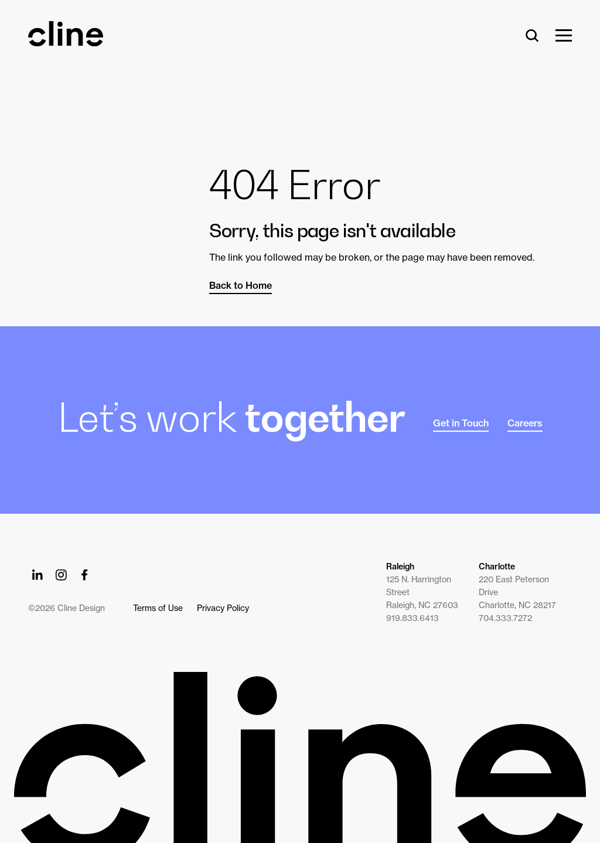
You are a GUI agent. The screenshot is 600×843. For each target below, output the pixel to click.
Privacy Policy (223, 608)
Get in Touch (461, 423)
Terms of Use (158, 608)
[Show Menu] (563, 36)
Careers (525, 423)
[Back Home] (65, 41)
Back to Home (240, 285)
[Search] (532, 36)
